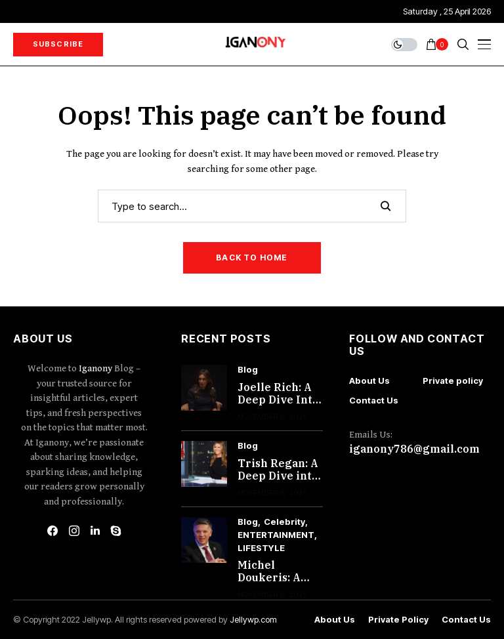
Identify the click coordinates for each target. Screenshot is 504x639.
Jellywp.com (253, 619)
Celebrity (284, 522)
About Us (369, 380)
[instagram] (74, 531)
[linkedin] (95, 530)
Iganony (96, 368)
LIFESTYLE (261, 548)
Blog (248, 370)
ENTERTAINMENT (276, 535)
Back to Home (251, 257)
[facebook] (52, 531)
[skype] (116, 531)
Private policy (453, 380)
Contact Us (373, 400)
